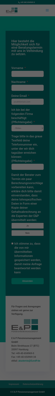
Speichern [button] (27, 227)
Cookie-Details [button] (14, 246)
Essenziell (9, 208)
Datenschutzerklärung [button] (29, 246)
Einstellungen (22, 199)
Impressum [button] (42, 246)
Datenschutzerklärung (12, 196)
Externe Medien (42, 208)
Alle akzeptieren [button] (27, 219)
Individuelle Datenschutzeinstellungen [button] (27, 238)
